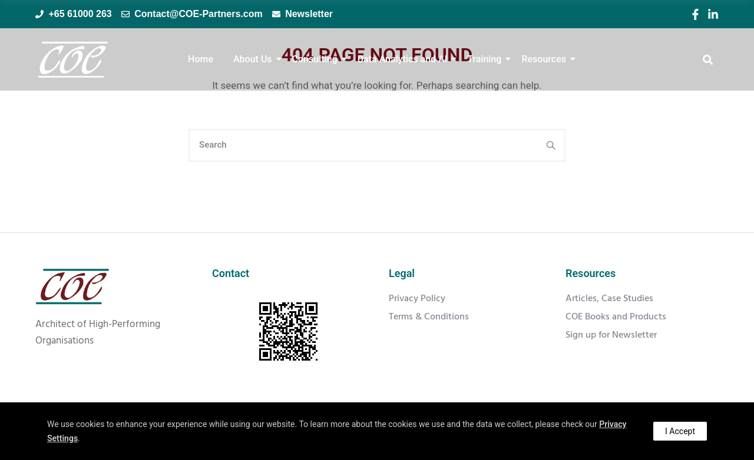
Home (200, 59)
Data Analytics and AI (405, 59)
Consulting (317, 59)
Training (486, 59)
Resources (545, 59)
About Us (254, 59)
